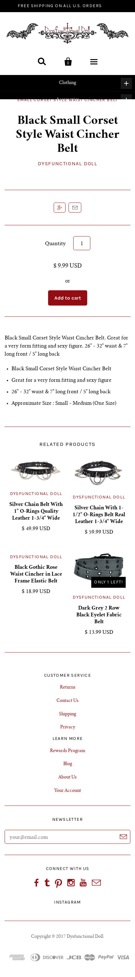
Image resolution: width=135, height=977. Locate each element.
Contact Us (67, 701)
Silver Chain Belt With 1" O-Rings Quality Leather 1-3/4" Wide (36, 511)
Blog (67, 764)
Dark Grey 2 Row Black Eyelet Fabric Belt (99, 615)
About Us (67, 777)
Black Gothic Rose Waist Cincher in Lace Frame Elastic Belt (36, 574)
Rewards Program (67, 751)
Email (75, 208)
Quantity (55, 243)
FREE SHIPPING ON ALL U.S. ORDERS (60, 5)
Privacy (67, 727)
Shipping (67, 714)
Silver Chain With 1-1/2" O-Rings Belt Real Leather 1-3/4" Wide (99, 515)
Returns (67, 687)
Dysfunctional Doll (67, 163)
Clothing (95, 83)
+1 (59, 208)
